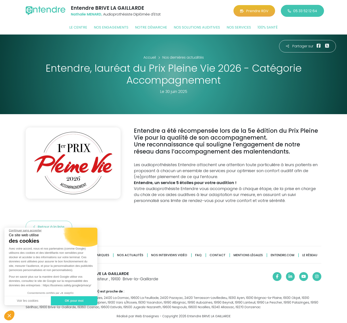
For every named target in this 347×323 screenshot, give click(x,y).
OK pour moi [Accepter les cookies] (74, 300)
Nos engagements (111, 27)
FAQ (198, 255)
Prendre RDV (254, 10)
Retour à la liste (49, 226)
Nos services (239, 27)
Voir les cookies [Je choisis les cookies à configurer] (27, 300)
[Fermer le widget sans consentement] (25, 230)
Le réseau (309, 255)
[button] (9, 315)
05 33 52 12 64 (302, 10)
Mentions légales (248, 255)
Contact (218, 255)
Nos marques (98, 255)
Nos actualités (130, 255)
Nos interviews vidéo (169, 255)
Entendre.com (282, 255)
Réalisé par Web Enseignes (138, 316)
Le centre (78, 27)
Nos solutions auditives (197, 27)
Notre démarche (151, 27)
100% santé (268, 27)
